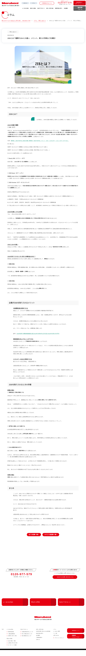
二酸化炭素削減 (11, 639)
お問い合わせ (56, 641)
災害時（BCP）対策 (12, 641)
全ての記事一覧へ (34, 540)
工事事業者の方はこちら (47, 3)
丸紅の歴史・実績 (12, 647)
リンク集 (55, 639)
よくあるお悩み (15, 608)
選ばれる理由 (43, 608)
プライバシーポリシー (59, 643)
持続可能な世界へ (58, 8)
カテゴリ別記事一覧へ (50, 540)
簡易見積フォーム (78, 636)
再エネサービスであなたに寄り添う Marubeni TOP (16, 20)
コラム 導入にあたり (40, 20)
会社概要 (66, 8)
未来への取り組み (50, 8)
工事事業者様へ (39, 643)
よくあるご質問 (56, 637)
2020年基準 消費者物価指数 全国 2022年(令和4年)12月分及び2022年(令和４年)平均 (38, 339)
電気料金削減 (11, 637)
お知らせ (25, 3)
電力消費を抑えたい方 (26, 641)
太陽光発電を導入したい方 (27, 637)
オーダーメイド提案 (12, 651)
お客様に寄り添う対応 (12, 649)
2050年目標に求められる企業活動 (43, 637)
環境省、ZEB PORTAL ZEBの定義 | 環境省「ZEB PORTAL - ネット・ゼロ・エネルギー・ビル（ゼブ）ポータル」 (39, 146)
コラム (33, 3)
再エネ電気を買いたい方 (27, 639)
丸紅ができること (71, 608)
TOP (3, 635)
